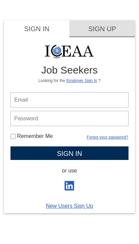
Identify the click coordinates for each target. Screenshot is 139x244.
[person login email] (69, 99)
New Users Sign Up (69, 206)
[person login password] (69, 118)
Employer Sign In (81, 80)
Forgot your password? (107, 137)
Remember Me (31, 136)
